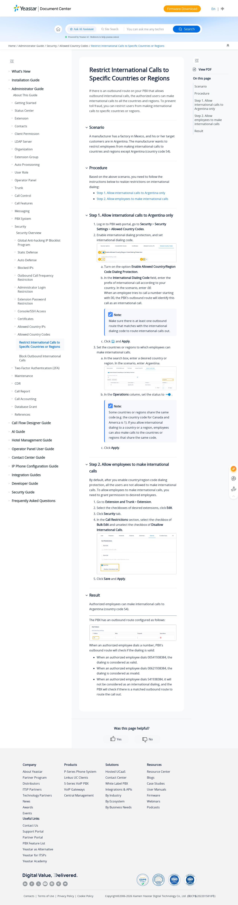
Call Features (24, 203)
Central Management (79, 795)
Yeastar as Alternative (38, 849)
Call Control (23, 196)
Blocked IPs (25, 268)
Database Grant (26, 407)
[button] (9, 71)
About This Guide (25, 95)
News (26, 801)
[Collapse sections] (228, 45)
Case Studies (156, 783)
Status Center (24, 111)
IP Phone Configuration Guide (35, 466)
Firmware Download (182, 9)
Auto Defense (27, 260)
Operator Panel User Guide (33, 449)
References (22, 414)
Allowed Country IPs (32, 327)
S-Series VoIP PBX (76, 783)
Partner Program (35, 778)
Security (52, 46)
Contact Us (30, 825)
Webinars (153, 801)
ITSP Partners (32, 789)
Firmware (153, 795)
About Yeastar (33, 772)
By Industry (113, 795)
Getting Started (25, 103)
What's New (21, 71)
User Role (21, 172)
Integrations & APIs (118, 789)
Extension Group (26, 157)
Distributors (31, 783)
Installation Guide (25, 80)
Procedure (201, 93)
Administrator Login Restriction (32, 289)
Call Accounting (25, 399)
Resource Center (158, 772)
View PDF (205, 69)
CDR (18, 383)
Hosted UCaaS (115, 772)
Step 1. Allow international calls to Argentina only (131, 193)
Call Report (22, 391)
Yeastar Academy (35, 861)
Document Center (55, 8)
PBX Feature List (34, 843)
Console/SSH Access (32, 311)
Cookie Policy (85, 896)
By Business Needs (118, 807)
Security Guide (23, 492)
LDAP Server (23, 142)
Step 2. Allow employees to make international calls (132, 199)
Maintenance (24, 376)
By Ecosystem (115, 801)
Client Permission (27, 134)
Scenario (200, 86)
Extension (21, 118)
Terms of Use (46, 896)
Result (198, 131)
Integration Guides (26, 475)
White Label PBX (116, 783)
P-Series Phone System (80, 772)
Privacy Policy (65, 896)
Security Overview (28, 233)
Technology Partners (37, 795)
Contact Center (116, 778)
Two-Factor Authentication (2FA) (37, 368)
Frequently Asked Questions (33, 500)
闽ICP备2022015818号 (201, 896)
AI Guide (18, 431)
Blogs (151, 778)
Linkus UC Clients (76, 778)
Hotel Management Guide (32, 440)
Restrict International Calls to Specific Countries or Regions (127, 46)
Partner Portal (33, 837)
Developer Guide (25, 483)
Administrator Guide (31, 46)
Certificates (25, 319)
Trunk (19, 188)
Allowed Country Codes (74, 46)
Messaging (22, 211)
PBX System (23, 219)
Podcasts (153, 807)
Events (27, 813)
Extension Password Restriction (32, 301)
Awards (28, 807)
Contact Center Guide (28, 457)
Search (186, 29)
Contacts (21, 126)
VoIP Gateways (74, 789)
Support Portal (33, 831)
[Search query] (148, 29)
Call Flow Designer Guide (31, 423)
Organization (24, 149)
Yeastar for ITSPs (34, 855)
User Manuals (156, 789)
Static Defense (28, 252)
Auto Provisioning (27, 165)
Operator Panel (25, 180)
